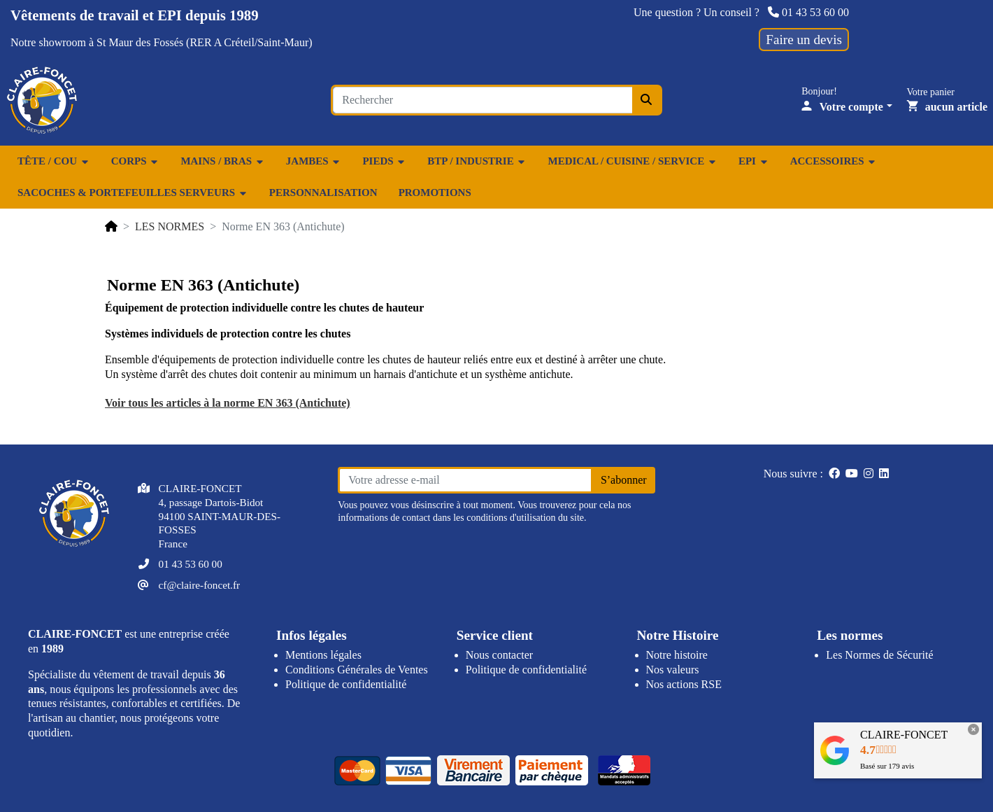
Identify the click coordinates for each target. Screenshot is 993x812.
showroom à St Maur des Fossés (110, 42)
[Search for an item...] (482, 100)
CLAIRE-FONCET (904, 735)
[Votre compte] (846, 107)
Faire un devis (804, 39)
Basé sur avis (887, 766)
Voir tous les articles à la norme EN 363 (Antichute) (227, 403)
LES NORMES (169, 226)
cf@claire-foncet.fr (199, 585)
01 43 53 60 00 (808, 12)
